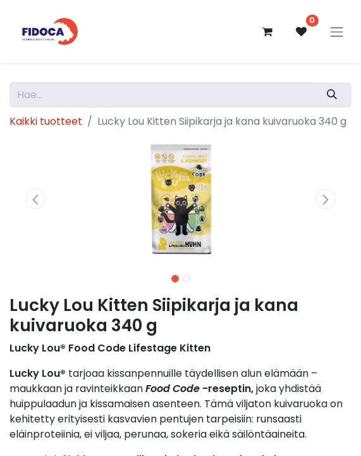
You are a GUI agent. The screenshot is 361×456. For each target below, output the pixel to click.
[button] (35, 199)
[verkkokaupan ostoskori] (267, 32)
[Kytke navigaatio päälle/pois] (337, 31)
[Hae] (332, 95)
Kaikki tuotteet (45, 121)
